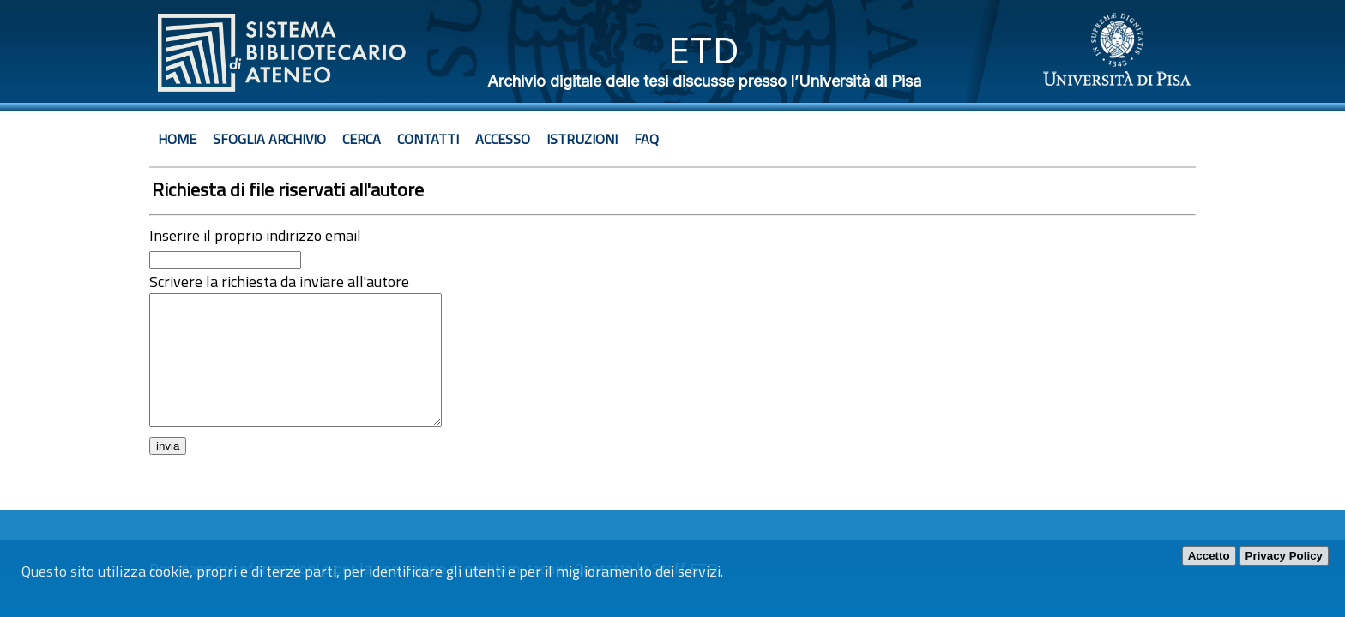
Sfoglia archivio (269, 139)
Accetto (1209, 555)
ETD (703, 50)
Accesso (502, 139)
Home (177, 139)
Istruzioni (582, 139)
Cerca (361, 139)
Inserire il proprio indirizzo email (255, 235)
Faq (646, 139)
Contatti (428, 139)
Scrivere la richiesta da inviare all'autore (279, 281)
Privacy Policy (1284, 555)
